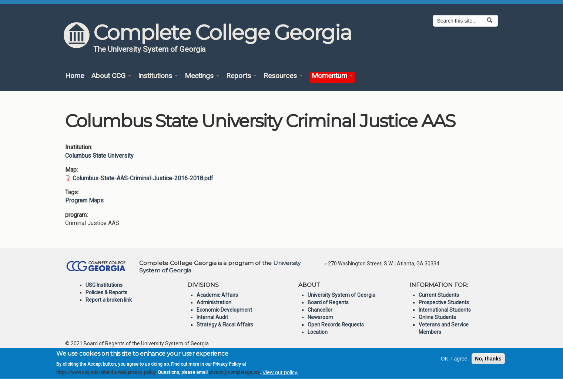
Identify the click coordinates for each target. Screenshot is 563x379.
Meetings (202, 76)
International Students (445, 310)
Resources (283, 76)
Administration (214, 302)
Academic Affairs (217, 295)
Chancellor (320, 310)
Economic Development (224, 310)
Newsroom (320, 317)
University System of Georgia (341, 295)
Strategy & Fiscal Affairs (225, 325)
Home (74, 76)
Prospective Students (444, 302)
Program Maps (84, 200)
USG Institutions (104, 285)
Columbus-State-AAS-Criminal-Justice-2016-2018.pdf (143, 178)
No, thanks (488, 362)
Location (318, 332)
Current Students (439, 295)
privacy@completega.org (234, 375)
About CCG (111, 76)
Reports (241, 76)
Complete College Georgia (222, 32)
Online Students (437, 317)
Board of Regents (328, 302)
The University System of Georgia (149, 49)
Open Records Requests (336, 325)
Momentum (332, 76)
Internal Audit (212, 317)
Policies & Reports (106, 292)
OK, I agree (454, 362)
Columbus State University (99, 155)
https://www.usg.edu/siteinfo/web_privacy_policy (105, 375)
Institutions (158, 76)
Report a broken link (109, 300)
